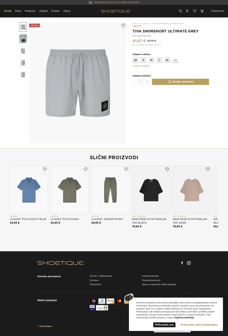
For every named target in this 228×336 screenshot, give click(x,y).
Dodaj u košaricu (181, 82)
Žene (18, 10)
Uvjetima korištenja (184, 317)
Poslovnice (217, 10)
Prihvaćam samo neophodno (199, 324)
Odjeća (43, 10)
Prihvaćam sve (164, 324)
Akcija (7, 10)
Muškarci (30, 10)
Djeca (66, 10)
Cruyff (146, 23)
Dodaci (55, 10)
